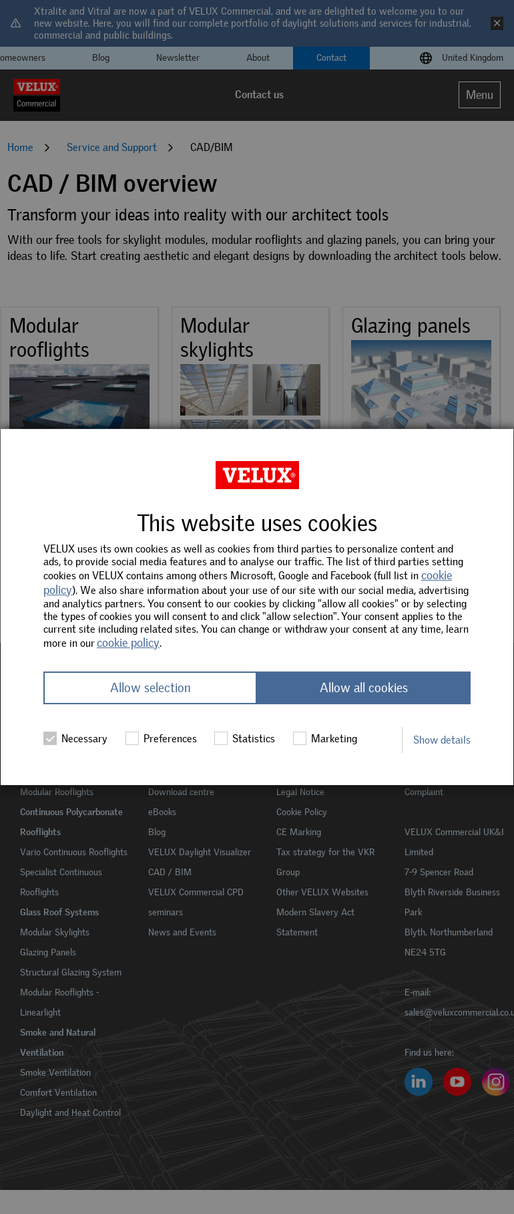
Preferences (161, 738)
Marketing (325, 738)
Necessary (75, 738)
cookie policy (128, 642)
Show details (442, 740)
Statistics (244, 738)
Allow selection (150, 688)
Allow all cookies (364, 688)
